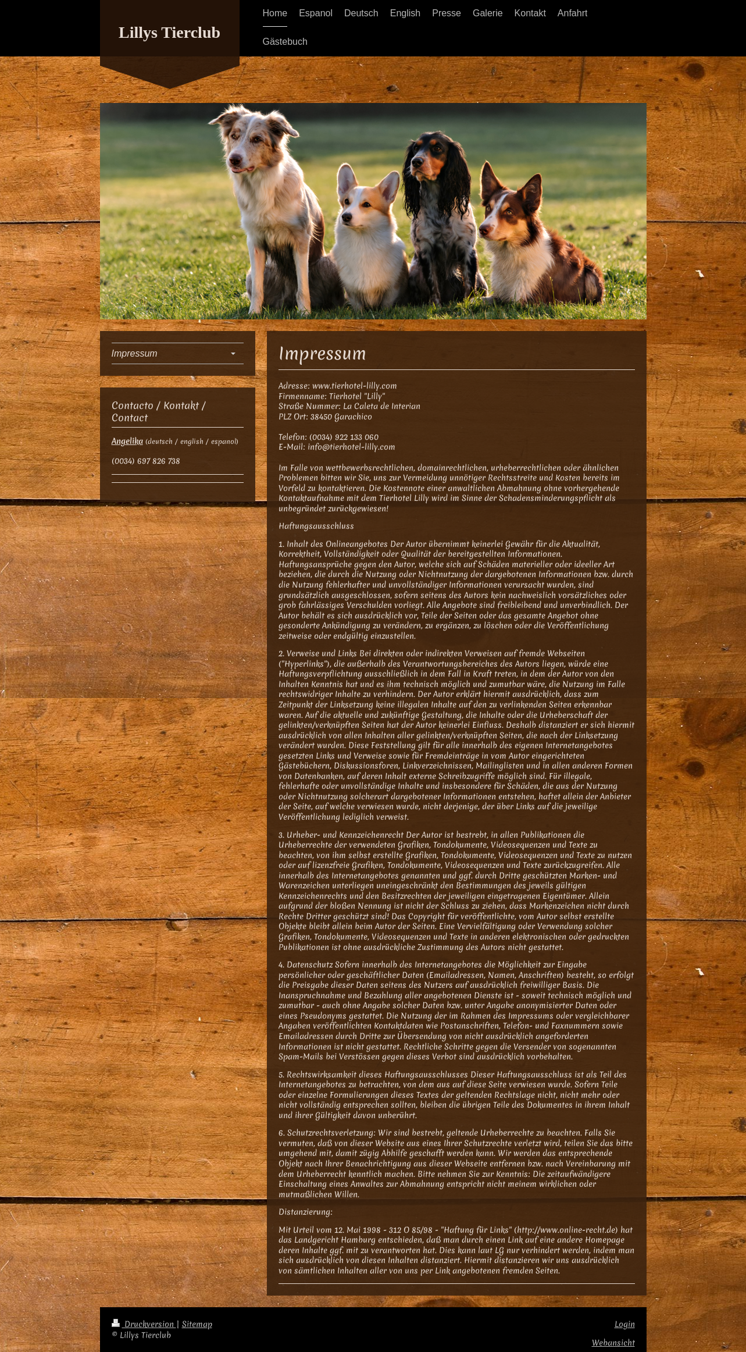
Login (625, 1324)
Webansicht (613, 1342)
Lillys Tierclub (169, 32)
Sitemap (197, 1324)
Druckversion (144, 1324)
